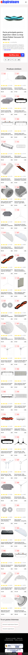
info (12, 91)
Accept (20, 653)
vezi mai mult (7, 49)
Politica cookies (18, 640)
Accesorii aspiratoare (8, 629)
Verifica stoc (16, 55)
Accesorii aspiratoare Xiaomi (10, 624)
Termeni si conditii (11, 638)
